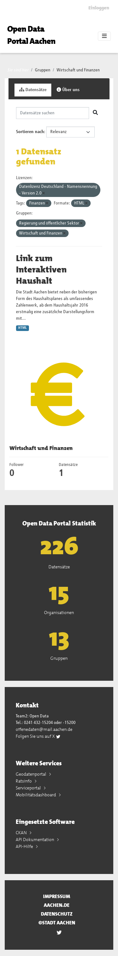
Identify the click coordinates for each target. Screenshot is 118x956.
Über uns (68, 89)
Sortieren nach (30, 132)
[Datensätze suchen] (52, 113)
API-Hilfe (25, 846)
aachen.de (57, 905)
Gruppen (42, 70)
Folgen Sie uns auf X (38, 736)
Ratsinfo (24, 781)
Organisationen (59, 612)
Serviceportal (29, 788)
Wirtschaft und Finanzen (78, 70)
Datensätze (33, 89)
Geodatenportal (31, 774)
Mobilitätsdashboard (36, 795)
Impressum (56, 896)
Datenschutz (57, 914)
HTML (22, 327)
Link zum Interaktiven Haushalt (41, 270)
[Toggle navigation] (104, 36)
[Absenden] (95, 113)
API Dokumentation (35, 839)
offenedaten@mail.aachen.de (44, 729)
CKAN (22, 832)
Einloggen (98, 8)
